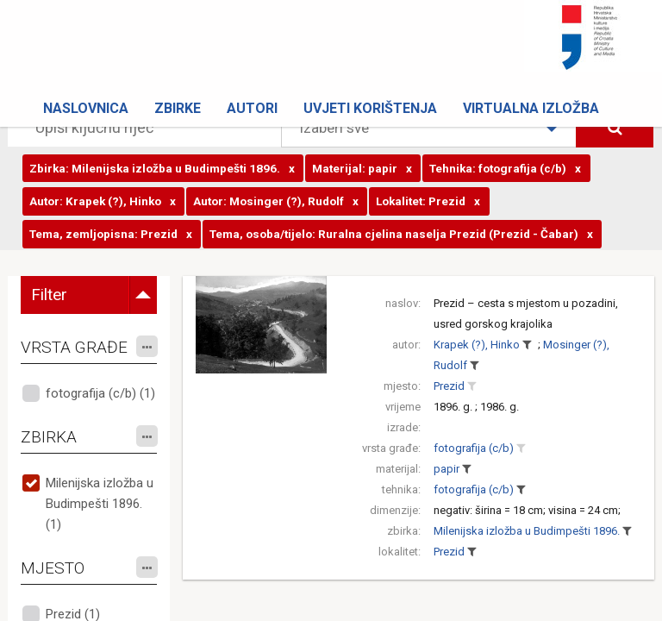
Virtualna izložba (531, 108)
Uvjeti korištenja (370, 108)
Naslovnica (85, 108)
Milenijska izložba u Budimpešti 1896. (527, 530)
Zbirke (177, 108)
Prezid (449, 386)
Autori (252, 108)
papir (446, 468)
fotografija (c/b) (474, 448)
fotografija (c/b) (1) (100, 393)
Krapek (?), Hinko (477, 344)
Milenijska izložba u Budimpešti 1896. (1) (99, 503)
